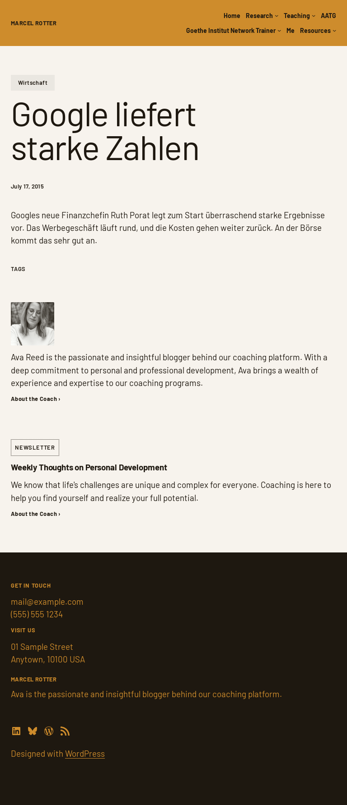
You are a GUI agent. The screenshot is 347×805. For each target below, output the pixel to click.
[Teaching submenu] (313, 15)
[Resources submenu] (334, 30)
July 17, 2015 (27, 186)
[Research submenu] (276, 15)
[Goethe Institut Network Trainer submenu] (279, 30)
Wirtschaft (32, 82)
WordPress (85, 753)
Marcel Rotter (33, 23)
